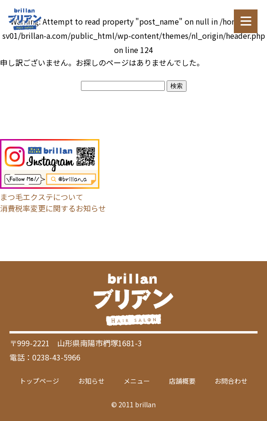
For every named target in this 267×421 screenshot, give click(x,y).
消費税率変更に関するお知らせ (53, 208)
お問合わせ (231, 381)
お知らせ (91, 381)
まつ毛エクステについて (41, 196)
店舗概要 (182, 381)
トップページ (39, 381)
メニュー (137, 381)
